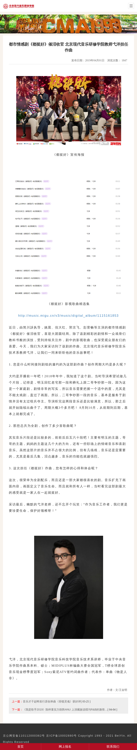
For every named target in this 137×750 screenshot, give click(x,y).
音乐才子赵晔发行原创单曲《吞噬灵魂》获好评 (52, 701)
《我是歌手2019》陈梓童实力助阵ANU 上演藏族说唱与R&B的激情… (65, 709)
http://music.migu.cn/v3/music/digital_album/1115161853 (68, 315)
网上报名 (65, 746)
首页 (20, 746)
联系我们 (113, 746)
